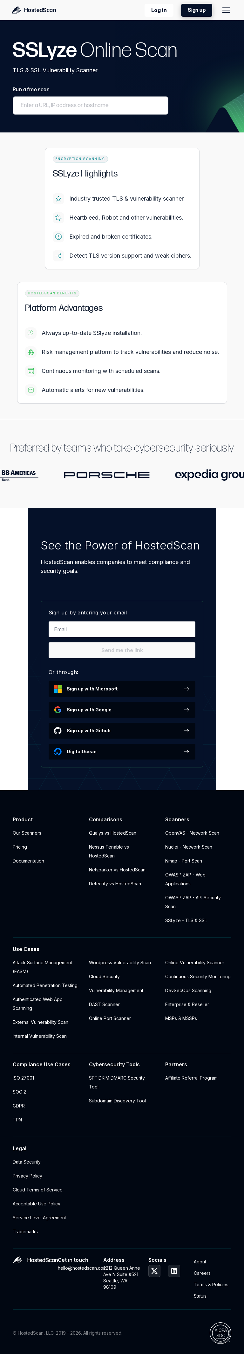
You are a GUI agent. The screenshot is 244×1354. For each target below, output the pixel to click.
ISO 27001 (23, 1078)
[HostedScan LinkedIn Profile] (174, 1271)
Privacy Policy (27, 1175)
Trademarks (25, 1231)
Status (200, 1296)
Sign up (197, 10)
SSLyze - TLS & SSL (186, 920)
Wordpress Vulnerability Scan (120, 962)
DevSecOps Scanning (188, 990)
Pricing (20, 847)
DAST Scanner (104, 1004)
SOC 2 (19, 1091)
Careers (202, 1273)
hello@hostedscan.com (76, 1268)
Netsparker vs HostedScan (117, 869)
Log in (159, 10)
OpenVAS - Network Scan (192, 833)
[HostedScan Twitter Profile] (154, 1271)
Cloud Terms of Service (38, 1189)
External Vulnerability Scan (40, 1022)
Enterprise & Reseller (187, 1004)
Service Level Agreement (39, 1217)
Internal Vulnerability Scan (40, 1036)
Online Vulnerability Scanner (194, 962)
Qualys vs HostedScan (112, 833)
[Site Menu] (226, 10)
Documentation (28, 860)
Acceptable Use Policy (36, 1203)
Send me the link (122, 650)
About (200, 1261)
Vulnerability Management (116, 990)
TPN (17, 1119)
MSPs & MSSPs (181, 1018)
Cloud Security (104, 976)
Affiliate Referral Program (191, 1078)
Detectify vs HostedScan (115, 883)
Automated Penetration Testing (45, 985)
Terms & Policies (211, 1284)
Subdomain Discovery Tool (117, 1100)
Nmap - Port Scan (183, 860)
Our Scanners (27, 833)
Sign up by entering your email (88, 612)
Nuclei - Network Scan (188, 847)
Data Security (27, 1162)
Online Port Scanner (110, 1018)
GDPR (19, 1105)
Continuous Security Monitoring (198, 976)
